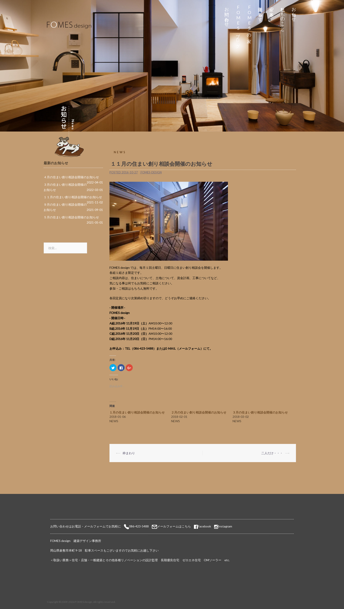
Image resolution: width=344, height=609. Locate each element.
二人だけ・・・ (272, 453)
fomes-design (151, 172)
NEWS (120, 152)
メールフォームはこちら (174, 526)
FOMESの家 (249, 20)
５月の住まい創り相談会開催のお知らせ (71, 217)
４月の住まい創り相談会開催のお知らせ (71, 177)
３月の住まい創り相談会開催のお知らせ (260, 412)
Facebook (202, 526)
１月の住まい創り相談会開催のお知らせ (137, 412)
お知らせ (294, 12)
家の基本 (271, 6)
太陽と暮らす (260, 12)
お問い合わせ (226, 14)
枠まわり (129, 453)
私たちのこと (282, 17)
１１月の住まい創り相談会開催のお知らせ (73, 197)
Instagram (225, 526)
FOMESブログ (238, 25)
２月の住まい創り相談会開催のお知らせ (198, 412)
